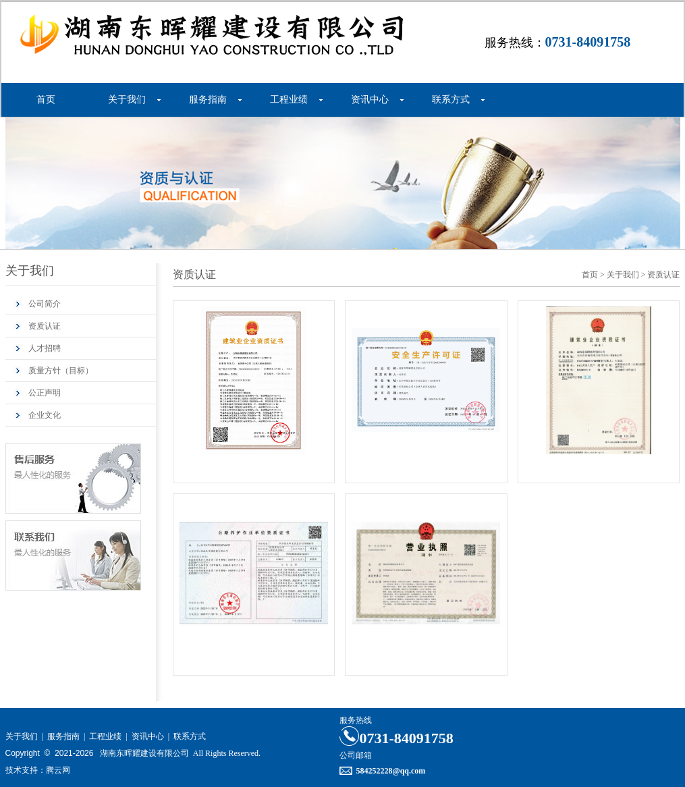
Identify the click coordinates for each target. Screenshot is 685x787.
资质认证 (44, 326)
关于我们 (127, 99)
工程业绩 (289, 99)
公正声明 (44, 393)
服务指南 (208, 99)
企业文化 (44, 415)
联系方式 (451, 99)
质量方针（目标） (60, 370)
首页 (45, 99)
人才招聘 (44, 348)
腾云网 (58, 770)
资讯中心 (370, 99)
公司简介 (44, 303)
